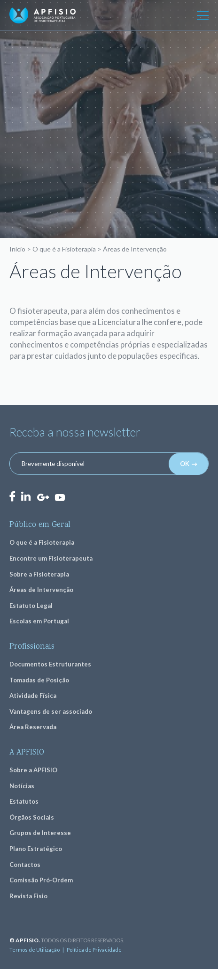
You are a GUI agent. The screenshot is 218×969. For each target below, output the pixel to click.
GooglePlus (43, 497)
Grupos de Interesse (40, 832)
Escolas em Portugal (39, 621)
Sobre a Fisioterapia (39, 574)
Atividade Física (32, 695)
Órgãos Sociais (31, 817)
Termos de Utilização (34, 950)
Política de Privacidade (94, 950)
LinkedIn (26, 496)
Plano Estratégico (35, 848)
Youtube (59, 497)
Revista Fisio (28, 896)
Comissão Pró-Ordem (41, 880)
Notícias (21, 786)
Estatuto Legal (31, 605)
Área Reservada (32, 727)
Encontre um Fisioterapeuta (51, 558)
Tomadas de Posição (39, 680)
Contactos (24, 864)
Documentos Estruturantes (50, 664)
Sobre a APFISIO (33, 770)
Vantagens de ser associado (50, 711)
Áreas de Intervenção (41, 589)
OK (184, 463)
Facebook (12, 496)
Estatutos (24, 801)
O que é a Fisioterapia (64, 249)
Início (17, 249)
